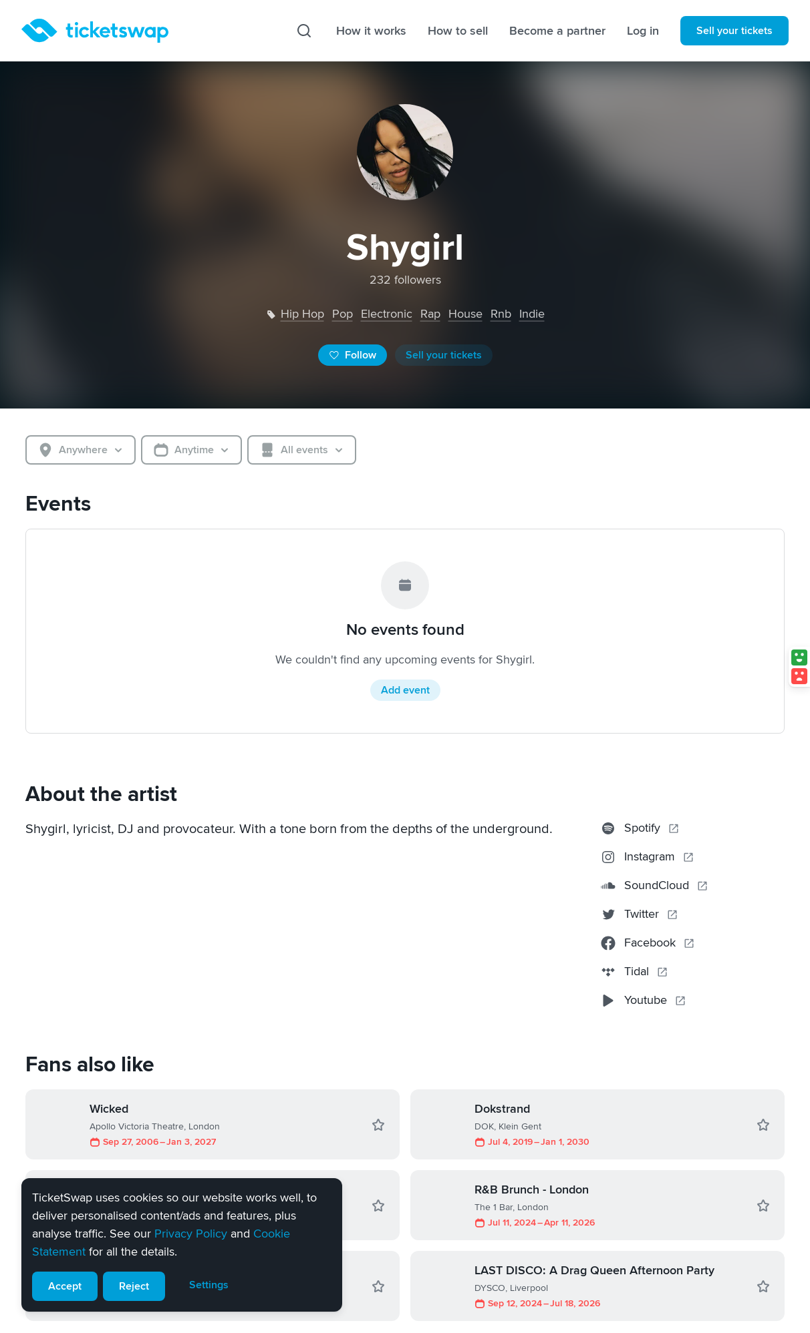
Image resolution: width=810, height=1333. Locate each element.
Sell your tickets (734, 30)
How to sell (458, 30)
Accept (65, 1286)
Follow (352, 355)
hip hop (302, 313)
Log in (643, 30)
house (465, 313)
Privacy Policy (190, 1233)
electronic (386, 313)
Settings (209, 1285)
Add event (405, 690)
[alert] (181, 1245)
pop (342, 313)
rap (430, 313)
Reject (134, 1286)
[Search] (304, 30)
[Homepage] (94, 31)
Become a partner (557, 30)
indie (532, 313)
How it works (371, 30)
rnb (501, 313)
